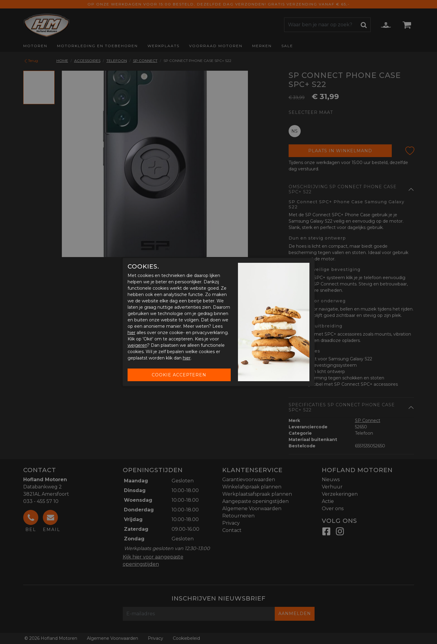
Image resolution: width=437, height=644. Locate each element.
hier (131, 332)
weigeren (137, 345)
